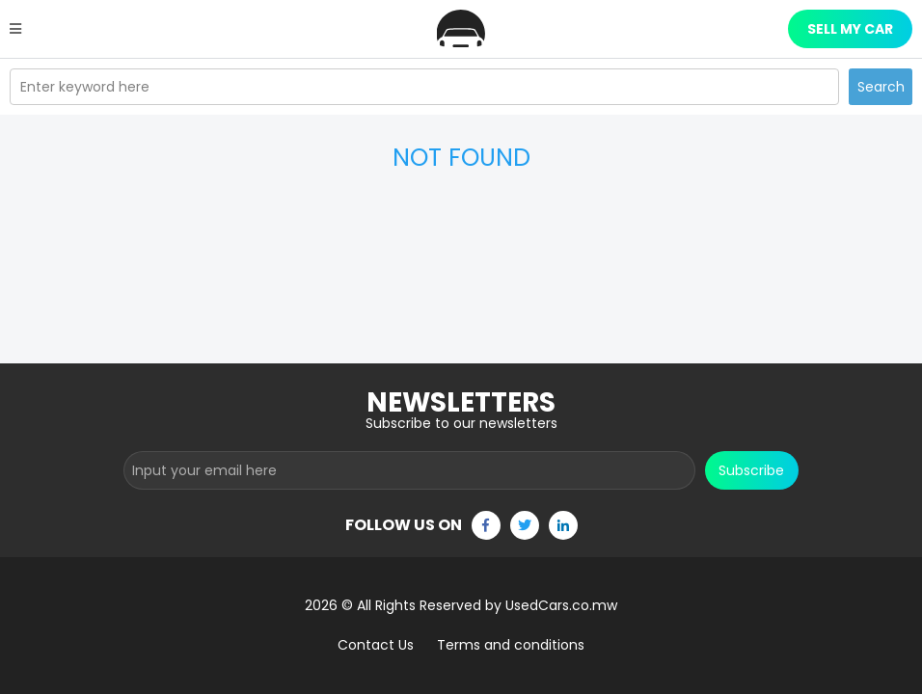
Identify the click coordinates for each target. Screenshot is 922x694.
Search (881, 86)
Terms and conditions (510, 644)
